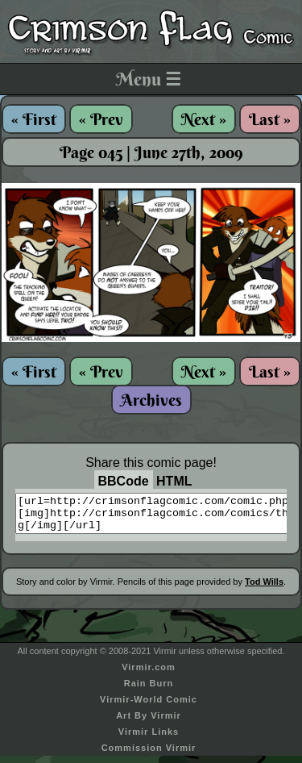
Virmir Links (148, 739)
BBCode (123, 481)
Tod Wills (264, 589)
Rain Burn (149, 690)
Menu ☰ (148, 79)
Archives (151, 400)
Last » (270, 119)
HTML (174, 481)
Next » (203, 119)
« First (33, 119)
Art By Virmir (148, 723)
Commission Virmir (149, 755)
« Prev (101, 119)
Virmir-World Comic (148, 706)
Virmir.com (149, 674)
